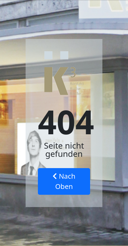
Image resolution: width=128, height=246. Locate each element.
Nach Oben (64, 181)
